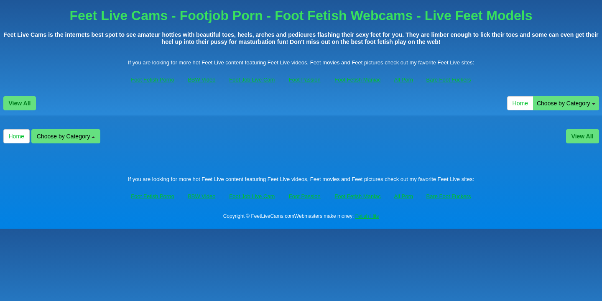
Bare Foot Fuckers (448, 80)
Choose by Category (566, 103)
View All (20, 103)
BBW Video (201, 80)
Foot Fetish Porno (152, 80)
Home (520, 103)
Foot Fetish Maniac (357, 80)
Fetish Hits (367, 216)
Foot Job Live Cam (252, 80)
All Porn (403, 80)
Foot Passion (305, 80)
